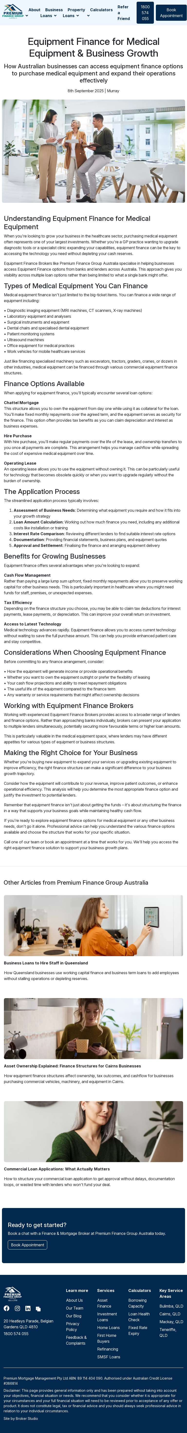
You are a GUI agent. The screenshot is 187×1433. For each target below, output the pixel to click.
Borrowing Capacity (137, 1303)
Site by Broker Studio (21, 1418)
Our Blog (73, 1315)
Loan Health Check (139, 1316)
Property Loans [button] (74, 12)
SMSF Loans (108, 1356)
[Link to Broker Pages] (38, 1308)
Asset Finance (104, 1303)
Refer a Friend (124, 12)
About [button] (33, 12)
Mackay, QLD (171, 1321)
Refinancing (107, 1349)
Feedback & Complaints (76, 1340)
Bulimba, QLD (171, 1306)
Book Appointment (171, 12)
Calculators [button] (100, 12)
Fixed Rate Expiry (137, 1330)
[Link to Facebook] (7, 1308)
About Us (74, 1300)
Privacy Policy (72, 1326)
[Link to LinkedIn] (28, 1308)
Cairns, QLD (169, 1313)
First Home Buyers (106, 1338)
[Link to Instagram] (18, 1308)
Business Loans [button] (51, 12)
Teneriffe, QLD (167, 1332)
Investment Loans (107, 1316)
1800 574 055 (145, 12)
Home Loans (108, 1327)
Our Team (74, 1308)
